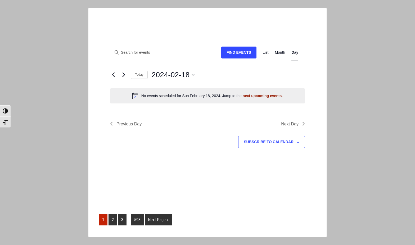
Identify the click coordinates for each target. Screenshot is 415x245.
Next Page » (158, 219)
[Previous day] (113, 75)
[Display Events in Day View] (294, 52)
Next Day (293, 124)
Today (139, 74)
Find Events (239, 52)
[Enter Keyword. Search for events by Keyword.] (165, 52)
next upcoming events (262, 96)
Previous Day (126, 124)
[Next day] (123, 75)
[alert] (207, 95)
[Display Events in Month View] (280, 52)
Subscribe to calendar (269, 142)
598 (137, 219)
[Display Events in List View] (266, 52)
